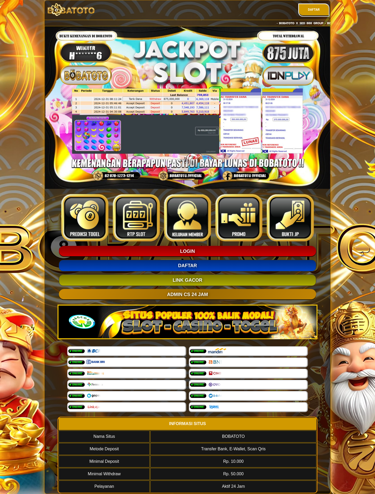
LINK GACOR (187, 280)
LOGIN (187, 251)
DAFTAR (314, 9)
